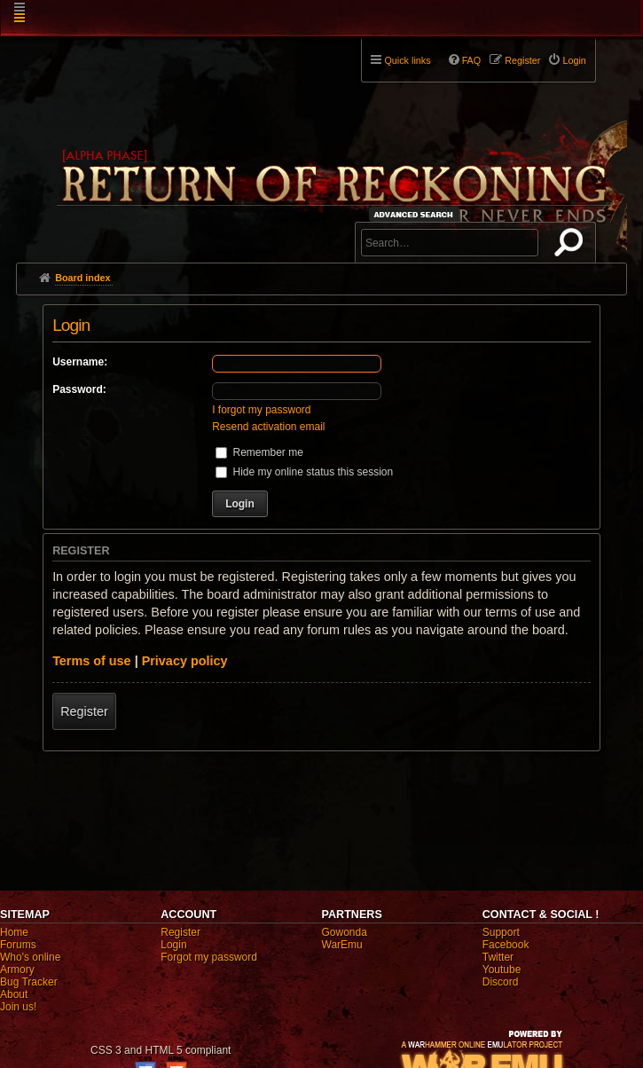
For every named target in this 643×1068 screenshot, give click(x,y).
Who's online (30, 957)
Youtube (501, 969)
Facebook (505, 944)
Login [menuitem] (573, 60)
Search (572, 245)
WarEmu (342, 944)
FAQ (472, 60)
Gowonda (344, 932)
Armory (17, 969)
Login (173, 944)
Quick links (407, 60)
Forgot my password (209, 957)
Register (84, 711)
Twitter (498, 957)
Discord (500, 982)
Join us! (18, 1007)
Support (501, 932)
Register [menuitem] (522, 60)
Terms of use (91, 661)
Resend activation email (268, 426)
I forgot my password (261, 410)
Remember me (259, 452)
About (13, 994)
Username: (79, 362)
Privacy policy (185, 661)
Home (14, 932)
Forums (18, 944)
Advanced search (416, 214)
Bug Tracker (29, 982)
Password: (79, 389)
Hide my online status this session (304, 472)
